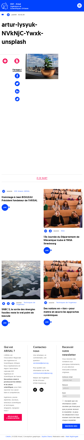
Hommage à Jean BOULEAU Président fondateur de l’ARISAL (19, 199)
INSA (63, 231)
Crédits (8, 436)
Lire (5, 207)
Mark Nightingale (72, 436)
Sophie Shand (47, 436)
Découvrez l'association (12, 417)
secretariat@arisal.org (41, 363)
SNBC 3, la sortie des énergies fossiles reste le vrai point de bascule (18, 313)
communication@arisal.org (42, 373)
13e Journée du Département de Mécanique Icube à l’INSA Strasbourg (61, 240)
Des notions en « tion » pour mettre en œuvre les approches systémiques (61, 312)
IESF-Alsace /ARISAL (22, 191)
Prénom (65, 385)
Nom (64, 393)
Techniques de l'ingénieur (25, 303)
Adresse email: (67, 377)
